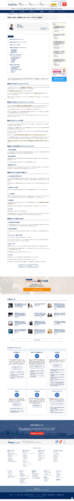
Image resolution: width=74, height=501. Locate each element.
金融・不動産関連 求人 (10, 462)
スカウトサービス (9, 475)
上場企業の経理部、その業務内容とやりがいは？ (16, 410)
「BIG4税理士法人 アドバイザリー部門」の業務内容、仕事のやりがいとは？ (17, 376)
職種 (29, 3)
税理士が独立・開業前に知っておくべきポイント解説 (57, 381)
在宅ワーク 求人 (55, 454)
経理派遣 (29, 8)
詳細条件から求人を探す (54, 6)
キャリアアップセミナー (59, 475)
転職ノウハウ (32, 11)
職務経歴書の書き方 (23, 476)
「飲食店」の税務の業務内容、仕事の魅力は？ (57, 413)
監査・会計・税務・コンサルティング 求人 (13, 456)
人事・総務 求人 (9, 458)
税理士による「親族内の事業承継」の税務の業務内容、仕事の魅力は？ (57, 409)
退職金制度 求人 (55, 459)
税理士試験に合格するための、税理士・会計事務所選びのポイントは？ (57, 378)
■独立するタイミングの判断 (15, 45)
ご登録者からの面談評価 (11, 478)
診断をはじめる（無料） (38, 290)
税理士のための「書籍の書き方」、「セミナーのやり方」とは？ (57, 373)
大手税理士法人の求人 (16, 368)
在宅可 (48, 8)
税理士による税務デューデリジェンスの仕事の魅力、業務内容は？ (37, 377)
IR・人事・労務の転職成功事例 (36, 480)
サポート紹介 (22, 11)
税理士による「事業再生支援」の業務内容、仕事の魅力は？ (57, 411)
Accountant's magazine (48, 474)
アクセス (13, 496)
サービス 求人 (25, 464)
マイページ (60, 3)
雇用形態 (20, 3)
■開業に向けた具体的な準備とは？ (16, 55)
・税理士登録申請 (13, 51)
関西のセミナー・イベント (59, 478)
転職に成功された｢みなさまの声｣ (12, 477)
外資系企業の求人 (36, 406)
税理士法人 (56, 8)
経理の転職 (45, 482)
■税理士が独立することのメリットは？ (17, 39)
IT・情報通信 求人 (25, 459)
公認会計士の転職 (46, 480)
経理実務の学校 (35, 491)
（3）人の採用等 (13, 60)
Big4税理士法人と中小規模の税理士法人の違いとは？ (17, 373)
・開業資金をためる (14, 52)
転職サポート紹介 (10, 474)
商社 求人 (24, 462)
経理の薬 (39, 491)
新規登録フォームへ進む (32, 266)
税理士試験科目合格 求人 (41, 457)
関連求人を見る (21, 266)
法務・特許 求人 (9, 459)
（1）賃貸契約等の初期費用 (15, 67)
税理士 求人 (39, 456)
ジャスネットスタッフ (25, 491)
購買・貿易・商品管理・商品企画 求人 (12, 463)
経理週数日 (33, 8)
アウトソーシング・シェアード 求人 (27, 465)
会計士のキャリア (52, 11)
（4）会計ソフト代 (13, 71)
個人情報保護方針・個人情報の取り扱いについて (29, 496)
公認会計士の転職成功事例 (36, 475)
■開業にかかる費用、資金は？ (15, 65)
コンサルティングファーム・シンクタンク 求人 (29, 455)
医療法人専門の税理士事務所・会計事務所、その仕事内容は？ (37, 375)
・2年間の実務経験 (14, 50)
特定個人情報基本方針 (44, 496)
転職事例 (41, 11)
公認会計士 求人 (40, 454)
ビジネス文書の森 (48, 491)
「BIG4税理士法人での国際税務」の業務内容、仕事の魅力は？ (17, 378)
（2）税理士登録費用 (14, 68)
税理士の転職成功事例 (35, 476)
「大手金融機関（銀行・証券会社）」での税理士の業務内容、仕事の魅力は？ (17, 412)
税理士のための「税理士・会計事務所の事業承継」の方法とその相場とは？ (57, 386)
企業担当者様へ (58, 481)
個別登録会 (57, 477)
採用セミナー (58, 474)
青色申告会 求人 (25, 458)
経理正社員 (25, 8)
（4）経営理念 (13, 61)
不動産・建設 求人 (25, 467)
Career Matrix (46, 475)
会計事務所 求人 (25, 457)
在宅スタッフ (30, 491)
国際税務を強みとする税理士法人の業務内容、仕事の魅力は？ (37, 372)
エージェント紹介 (9, 476)
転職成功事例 (34, 474)
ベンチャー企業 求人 (56, 455)
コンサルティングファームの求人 (56, 404)
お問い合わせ (9, 496)
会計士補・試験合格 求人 (41, 455)
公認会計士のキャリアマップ (48, 476)
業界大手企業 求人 (56, 458)
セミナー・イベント (62, 11)
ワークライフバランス (39, 8)
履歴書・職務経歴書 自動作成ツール (25, 480)
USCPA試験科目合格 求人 (42, 459)
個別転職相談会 (58, 476)
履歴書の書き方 (22, 475)
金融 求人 (24, 466)
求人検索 (53, 4)
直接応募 (60, 8)
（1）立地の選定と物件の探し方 (16, 57)
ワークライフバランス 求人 (57, 456)
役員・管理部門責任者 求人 (11, 455)
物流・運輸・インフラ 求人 (26, 463)
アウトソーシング (43, 491)
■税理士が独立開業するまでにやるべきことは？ (19, 48)
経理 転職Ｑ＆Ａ (22, 483)
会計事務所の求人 (57, 366)
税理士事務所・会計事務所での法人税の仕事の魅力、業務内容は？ (57, 371)
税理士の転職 (46, 481)
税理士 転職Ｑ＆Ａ (22, 482)
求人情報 (12, 11)
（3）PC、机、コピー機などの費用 (16, 69)
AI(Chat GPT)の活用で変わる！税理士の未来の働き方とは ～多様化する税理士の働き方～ (57, 383)
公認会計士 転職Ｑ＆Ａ (23, 481)
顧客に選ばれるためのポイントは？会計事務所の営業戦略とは (57, 376)
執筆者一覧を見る (37, 341)
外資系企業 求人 (55, 457)
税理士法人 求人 (25, 456)
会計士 (18, 8)
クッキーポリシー (38, 496)
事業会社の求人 (16, 405)
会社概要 (16, 496)
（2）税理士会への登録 (14, 58)
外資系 (45, 8)
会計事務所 (51, 8)
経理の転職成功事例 (35, 477)
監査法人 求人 (25, 454)
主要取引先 (20, 496)
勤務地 (41, 3)
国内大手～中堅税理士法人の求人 (36, 367)
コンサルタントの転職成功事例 (36, 478)
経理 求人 (8, 454)
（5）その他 (12, 62)
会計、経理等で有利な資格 (23, 484)
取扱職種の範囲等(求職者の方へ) (52, 496)
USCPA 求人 (40, 458)
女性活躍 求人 (55, 463)
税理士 (21, 8)
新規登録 (64, 3)
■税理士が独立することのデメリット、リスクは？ (19, 42)
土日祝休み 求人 (55, 462)
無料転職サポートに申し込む (36, 435)
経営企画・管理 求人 (10, 457)
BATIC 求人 (39, 462)
